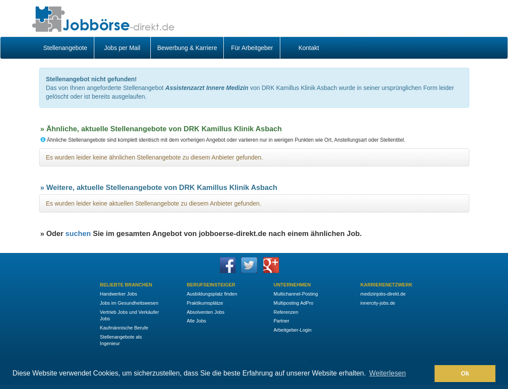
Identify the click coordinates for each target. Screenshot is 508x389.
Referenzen (285, 312)
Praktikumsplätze (205, 303)
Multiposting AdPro (293, 303)
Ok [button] (465, 373)
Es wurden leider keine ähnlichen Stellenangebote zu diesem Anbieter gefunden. (154, 157)
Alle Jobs (196, 320)
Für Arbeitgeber (252, 47)
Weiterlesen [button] (387, 373)
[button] (426, 373)
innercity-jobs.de (377, 303)
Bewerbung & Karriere (187, 47)
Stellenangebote (65, 47)
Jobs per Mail (122, 47)
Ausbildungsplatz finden (212, 293)
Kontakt (309, 47)
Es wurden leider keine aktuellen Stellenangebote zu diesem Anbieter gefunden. (154, 203)
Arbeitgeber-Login (292, 329)
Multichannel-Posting (295, 293)
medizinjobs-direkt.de (382, 293)
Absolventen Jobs (206, 312)
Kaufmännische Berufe (124, 327)
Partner (281, 320)
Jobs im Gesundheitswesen (129, 303)
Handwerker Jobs (118, 293)
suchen (78, 233)
